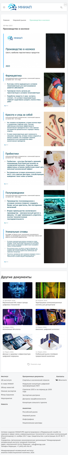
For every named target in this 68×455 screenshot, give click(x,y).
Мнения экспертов (8, 391)
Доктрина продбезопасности (34, 399)
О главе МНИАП (7, 384)
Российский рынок (30, 412)
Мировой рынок (29, 415)
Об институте (6, 380)
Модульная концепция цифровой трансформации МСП (36, 385)
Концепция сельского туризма (35, 402)
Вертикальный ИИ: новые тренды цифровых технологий (15, 304)
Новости (4, 404)
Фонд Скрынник (7, 395)
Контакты (60, 376)
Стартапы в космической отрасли (36, 380)
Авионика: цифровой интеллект (47, 329)
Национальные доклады (32, 423)
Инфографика (28, 419)
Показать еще (36, 364)
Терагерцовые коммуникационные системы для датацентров (49, 304)
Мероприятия (6, 398)
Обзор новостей (7, 387)
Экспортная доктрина (31, 395)
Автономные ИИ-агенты (12, 329)
